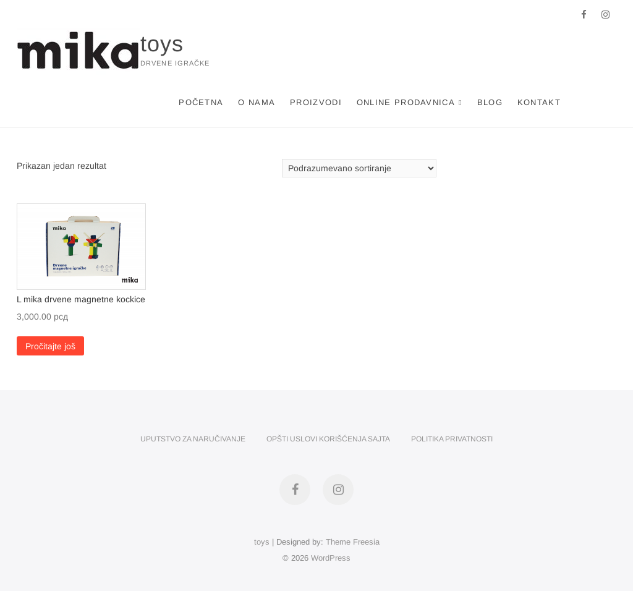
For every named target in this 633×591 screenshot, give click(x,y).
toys (162, 43)
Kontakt (539, 102)
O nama (256, 102)
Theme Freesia (353, 541)
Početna (201, 102)
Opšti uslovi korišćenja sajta (328, 439)
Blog (490, 102)
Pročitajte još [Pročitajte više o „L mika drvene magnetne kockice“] (50, 346)
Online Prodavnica (406, 102)
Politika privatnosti (452, 439)
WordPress (330, 558)
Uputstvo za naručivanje (192, 439)
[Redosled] (359, 168)
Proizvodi (316, 102)
